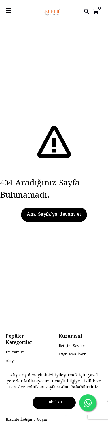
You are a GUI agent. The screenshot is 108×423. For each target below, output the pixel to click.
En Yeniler (15, 352)
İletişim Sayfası (72, 346)
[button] (97, 11)
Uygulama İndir (72, 354)
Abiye (11, 361)
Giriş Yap (67, 414)
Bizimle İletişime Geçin (26, 419)
